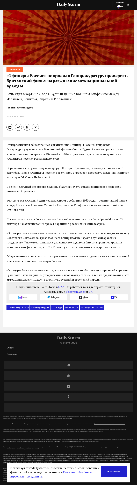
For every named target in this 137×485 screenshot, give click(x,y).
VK (91, 292)
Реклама (12, 353)
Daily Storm (68, 5)
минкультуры (40, 307)
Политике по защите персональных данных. (109, 424)
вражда (56, 307)
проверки (71, 307)
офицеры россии (92, 307)
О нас (10, 347)
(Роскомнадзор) (112, 416)
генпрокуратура (18, 307)
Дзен (82, 292)
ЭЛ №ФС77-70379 (16, 418)
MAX (61, 287)
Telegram (72, 292)
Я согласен (113, 471)
